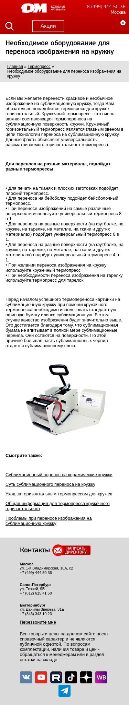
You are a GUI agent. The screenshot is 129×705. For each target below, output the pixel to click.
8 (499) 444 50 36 (106, 7)
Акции (48, 26)
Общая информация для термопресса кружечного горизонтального (58, 506)
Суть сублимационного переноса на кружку (50, 484)
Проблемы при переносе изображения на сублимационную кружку (49, 521)
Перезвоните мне (38, 622)
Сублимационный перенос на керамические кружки (59, 474)
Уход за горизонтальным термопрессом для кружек (59, 493)
